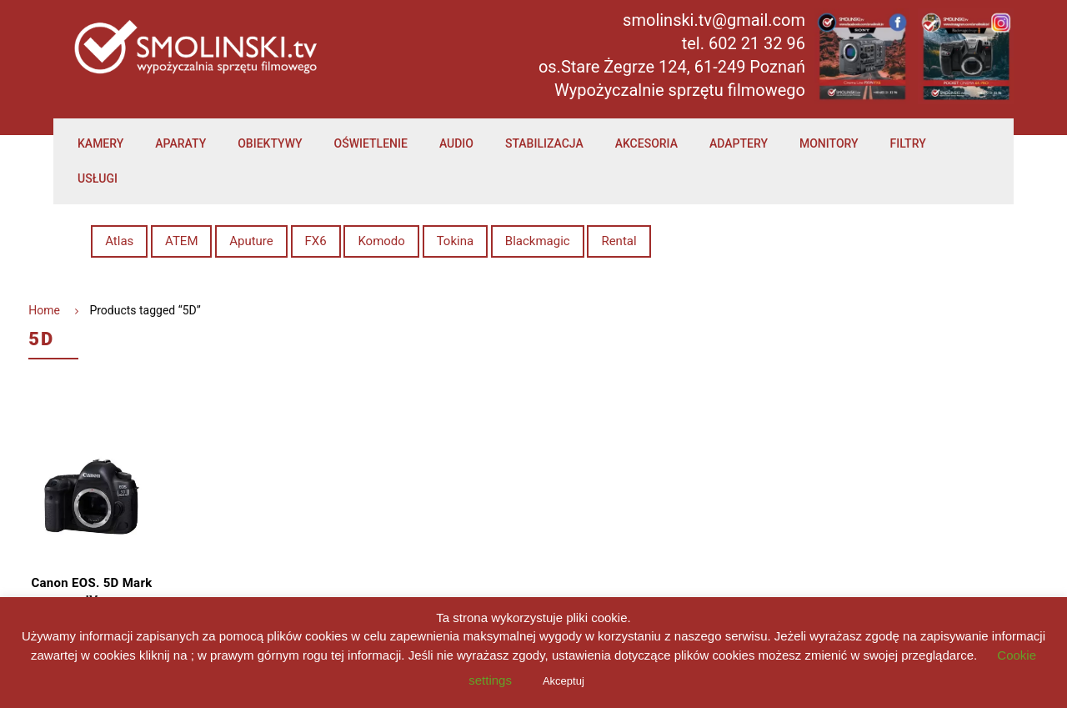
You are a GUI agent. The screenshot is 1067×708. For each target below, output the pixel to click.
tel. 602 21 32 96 (743, 43)
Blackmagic (537, 241)
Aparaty (180, 143)
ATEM (181, 241)
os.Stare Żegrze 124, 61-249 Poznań (672, 67)
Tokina (455, 241)
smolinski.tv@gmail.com (714, 20)
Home (44, 310)
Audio (456, 143)
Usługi (98, 178)
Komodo (381, 241)
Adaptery (738, 143)
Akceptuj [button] (563, 681)
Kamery (100, 143)
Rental (618, 241)
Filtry (908, 143)
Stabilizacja (544, 143)
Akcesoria (646, 143)
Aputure (251, 241)
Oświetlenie (371, 143)
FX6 (316, 241)
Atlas (119, 241)
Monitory (829, 143)
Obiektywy (270, 143)
